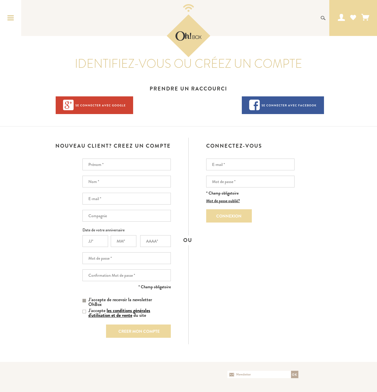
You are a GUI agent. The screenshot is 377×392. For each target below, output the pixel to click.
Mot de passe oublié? (223, 201)
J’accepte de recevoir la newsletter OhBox (120, 302)
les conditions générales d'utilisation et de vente (119, 313)
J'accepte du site (119, 313)
